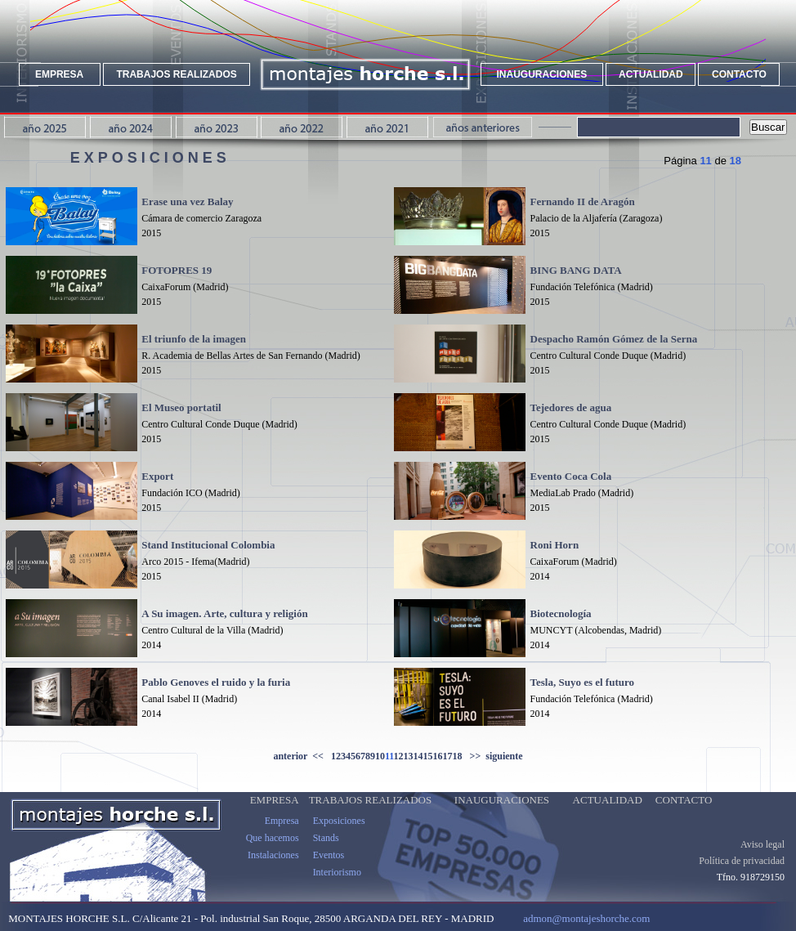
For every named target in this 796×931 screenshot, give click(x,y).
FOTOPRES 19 (176, 270)
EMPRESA (59, 74)
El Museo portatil (181, 407)
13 (409, 756)
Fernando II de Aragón (582, 201)
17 (448, 756)
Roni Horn (554, 545)
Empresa (282, 820)
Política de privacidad (742, 860)
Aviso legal (762, 844)
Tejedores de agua (571, 407)
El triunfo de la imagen (193, 339)
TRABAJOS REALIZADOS (176, 74)
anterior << (301, 756)
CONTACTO (739, 74)
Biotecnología (561, 613)
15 (428, 756)
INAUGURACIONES (542, 74)
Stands (326, 838)
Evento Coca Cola (571, 476)
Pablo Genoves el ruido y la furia (215, 682)
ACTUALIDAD (651, 74)
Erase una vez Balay (187, 201)
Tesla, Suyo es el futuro (582, 682)
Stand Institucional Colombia (208, 545)
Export (157, 476)
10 (380, 756)
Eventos (329, 855)
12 (399, 756)
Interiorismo (337, 872)
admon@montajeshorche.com (586, 918)
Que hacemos (272, 838)
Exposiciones (339, 820)
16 (438, 756)
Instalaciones (273, 855)
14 (418, 756)
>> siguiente (493, 756)
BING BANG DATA (576, 270)
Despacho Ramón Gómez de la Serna (614, 339)
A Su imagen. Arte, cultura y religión (224, 613)
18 (458, 756)
